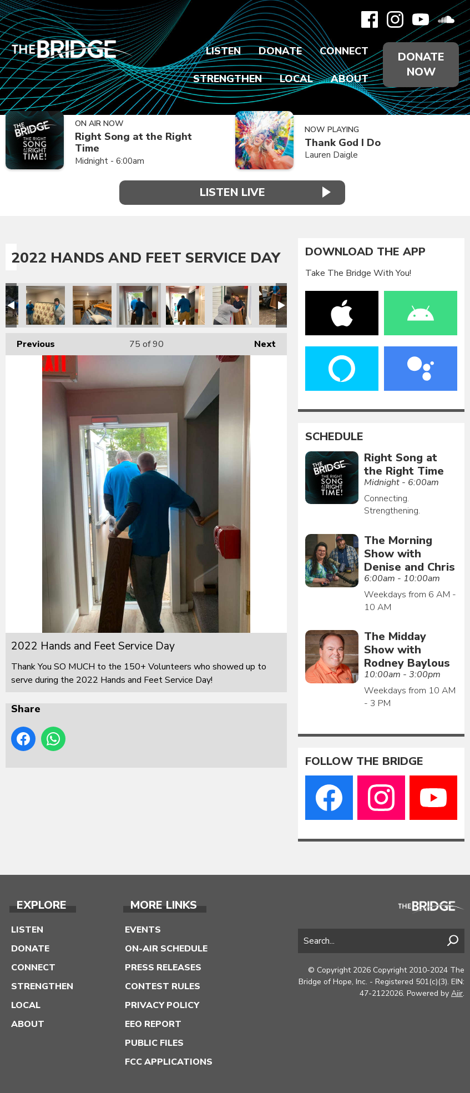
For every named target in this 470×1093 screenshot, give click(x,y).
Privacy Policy (162, 1005)
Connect (344, 51)
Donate (280, 51)
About (349, 78)
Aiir (457, 993)
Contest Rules (162, 986)
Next (259, 341)
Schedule (334, 436)
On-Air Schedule (166, 948)
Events (143, 929)
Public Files (154, 1042)
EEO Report (153, 1024)
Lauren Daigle (331, 155)
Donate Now (421, 64)
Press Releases (163, 967)
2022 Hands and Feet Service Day (45, 305)
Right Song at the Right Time (133, 142)
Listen (223, 51)
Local (296, 78)
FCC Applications (169, 1061)
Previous (30, 341)
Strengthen (227, 78)
